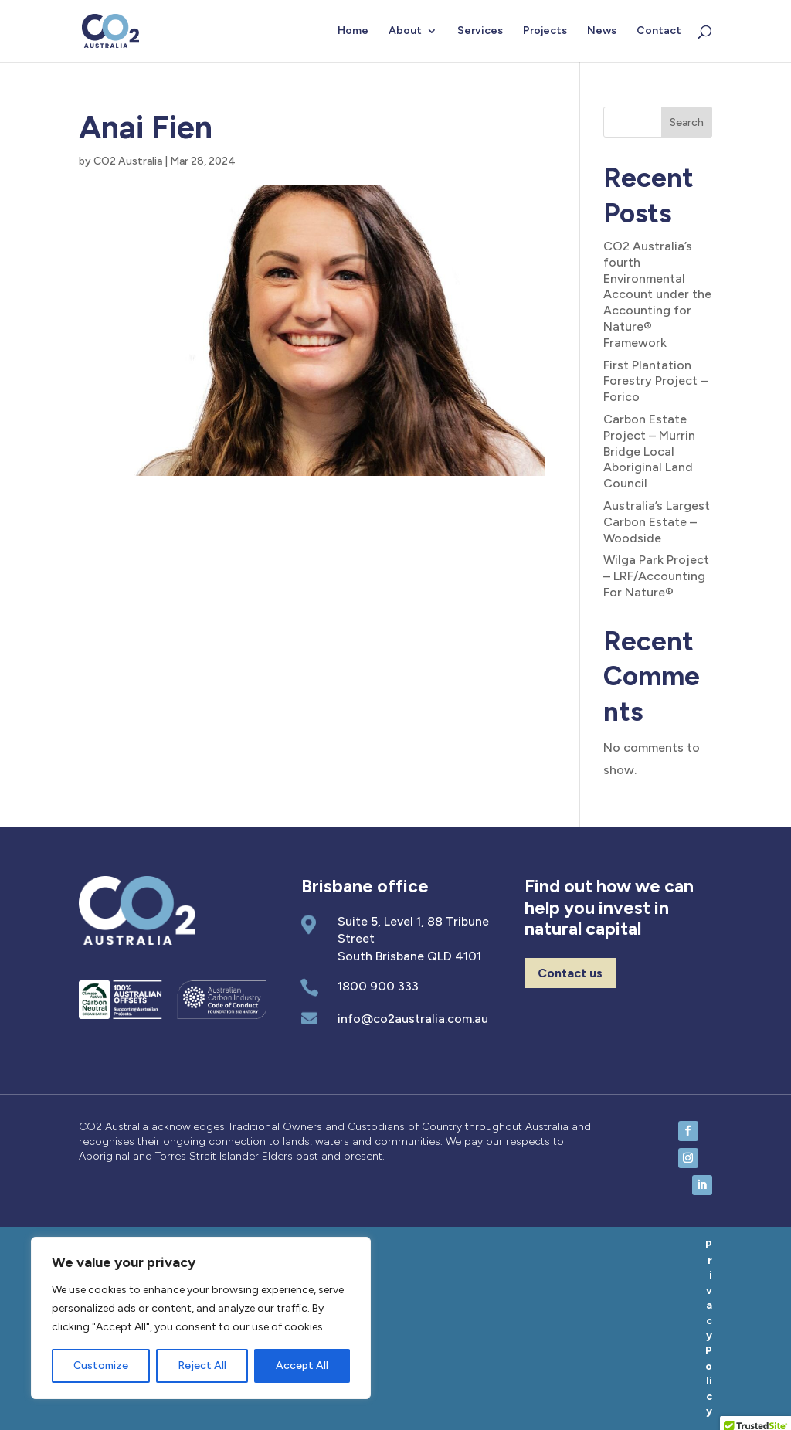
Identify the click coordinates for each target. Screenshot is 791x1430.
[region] (201, 1318)
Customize (100, 1365)
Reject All (202, 1365)
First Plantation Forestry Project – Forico (655, 381)
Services (480, 31)
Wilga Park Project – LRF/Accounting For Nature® (656, 576)
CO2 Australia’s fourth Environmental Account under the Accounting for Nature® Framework (657, 294)
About (405, 31)
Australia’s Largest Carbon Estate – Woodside (656, 521)
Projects (545, 31)
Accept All (302, 1365)
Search (687, 122)
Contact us (570, 973)
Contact (659, 31)
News (601, 31)
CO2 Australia (127, 161)
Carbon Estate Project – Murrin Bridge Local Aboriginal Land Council (649, 451)
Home (353, 31)
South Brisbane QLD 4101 (409, 956)
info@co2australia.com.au (413, 1018)
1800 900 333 (378, 986)
